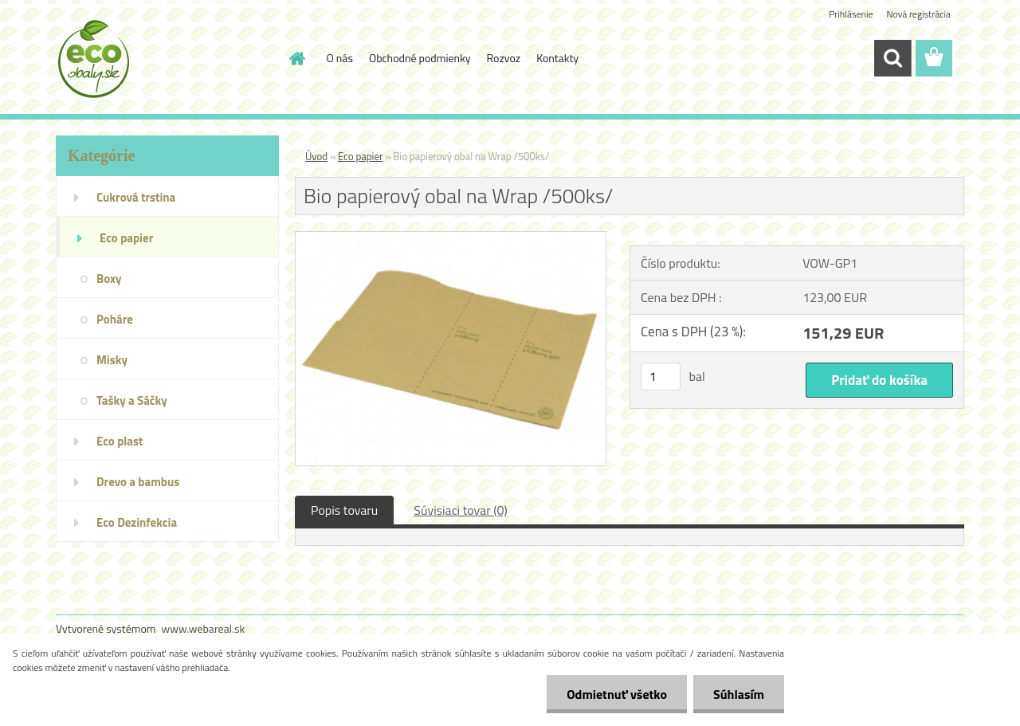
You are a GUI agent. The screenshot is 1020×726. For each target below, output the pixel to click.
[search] (892, 58)
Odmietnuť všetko (617, 694)
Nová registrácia (918, 14)
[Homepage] (296, 58)
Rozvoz (504, 57)
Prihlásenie (851, 14)
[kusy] (661, 376)
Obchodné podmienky (420, 57)
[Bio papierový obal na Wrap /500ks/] (451, 238)
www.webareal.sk (203, 628)
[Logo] (165, 59)
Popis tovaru (344, 510)
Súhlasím (738, 694)
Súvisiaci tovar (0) (460, 510)
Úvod (316, 156)
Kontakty (557, 57)
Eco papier (360, 156)
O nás (340, 57)
